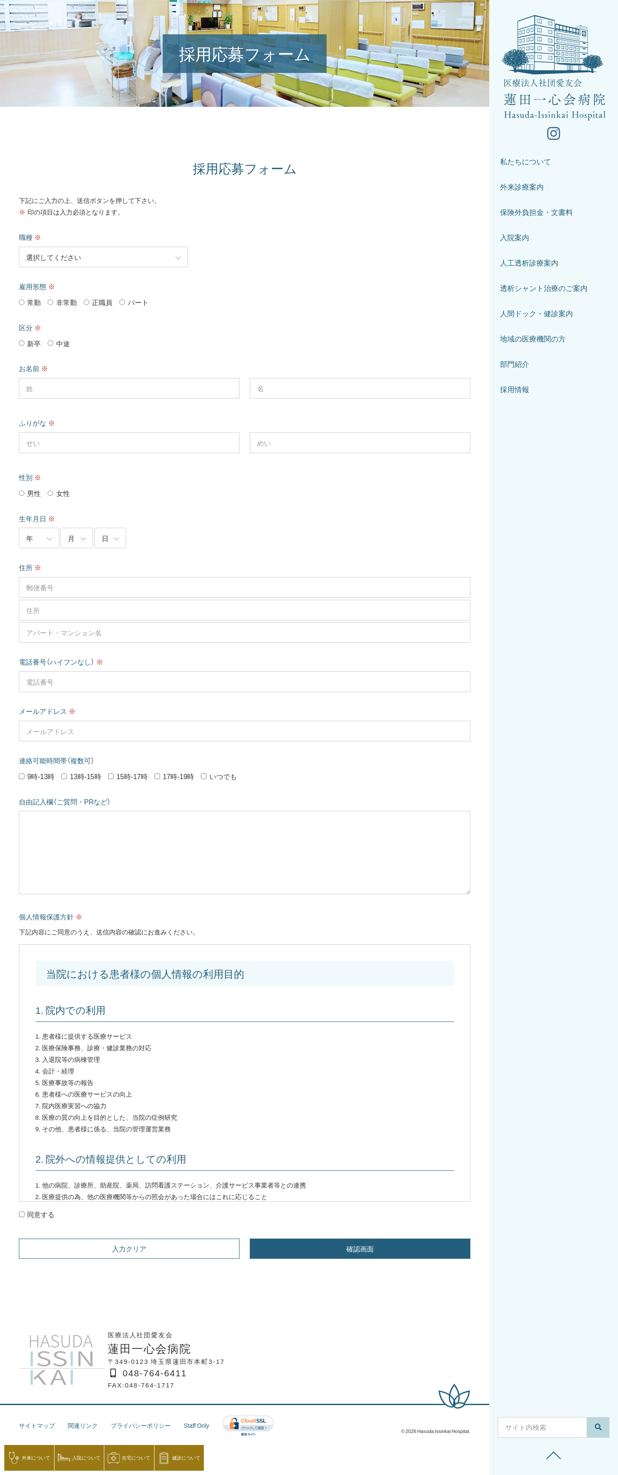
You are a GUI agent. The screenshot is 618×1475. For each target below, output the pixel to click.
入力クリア (129, 1248)
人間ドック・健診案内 (536, 315)
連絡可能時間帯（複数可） (56, 760)
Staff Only (206, 1425)
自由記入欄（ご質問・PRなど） (65, 801)
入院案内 (514, 239)
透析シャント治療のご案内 (544, 290)
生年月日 (37, 518)
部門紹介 (514, 366)
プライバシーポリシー (147, 1425)
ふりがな (37, 422)
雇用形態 (37, 286)
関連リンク (86, 1425)
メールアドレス (47, 711)
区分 (30, 327)
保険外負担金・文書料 (536, 214)
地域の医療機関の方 (533, 341)
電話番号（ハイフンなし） (61, 661)
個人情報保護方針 (50, 916)
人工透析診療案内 (529, 265)
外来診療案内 (522, 189)
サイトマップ (38, 1425)
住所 (30, 567)
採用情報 (514, 391)
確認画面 (360, 1248)
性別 (30, 477)
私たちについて (525, 163)
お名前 (33, 368)
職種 (30, 237)
